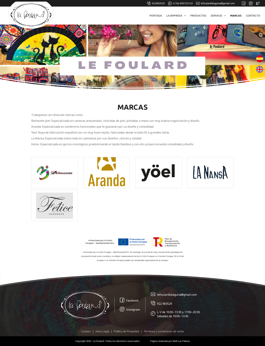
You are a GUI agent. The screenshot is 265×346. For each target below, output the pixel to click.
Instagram (130, 309)
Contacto (253, 15)
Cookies (86, 331)
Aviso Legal (102, 331)
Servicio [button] (218, 15)
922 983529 (161, 304)
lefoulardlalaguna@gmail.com (215, 3)
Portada (155, 15)
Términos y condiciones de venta (164, 331)
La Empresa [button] (176, 15)
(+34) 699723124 (180, 3)
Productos (198, 15)
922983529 (156, 3)
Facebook (129, 300)
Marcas (236, 15)
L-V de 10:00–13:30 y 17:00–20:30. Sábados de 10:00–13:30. (175, 314)
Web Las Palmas (181, 341)
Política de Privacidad (126, 331)
